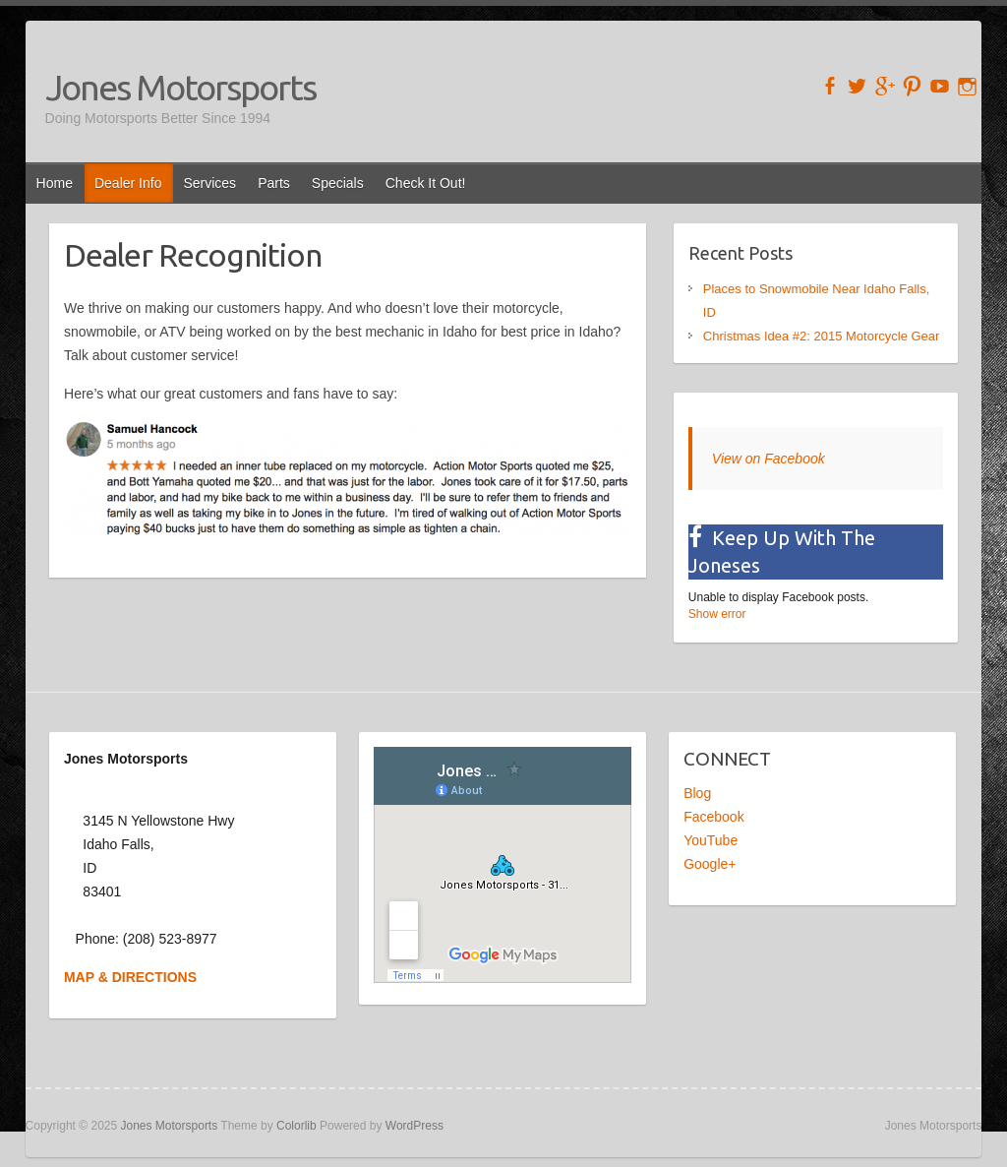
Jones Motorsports (180, 87)
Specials (338, 183)
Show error (717, 614)
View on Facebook (768, 458)
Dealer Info (127, 183)
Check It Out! (425, 183)
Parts (274, 183)
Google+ (709, 864)
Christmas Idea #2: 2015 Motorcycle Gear (821, 336)
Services (209, 183)
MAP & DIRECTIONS (130, 977)
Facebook (713, 817)
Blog (697, 793)
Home (54, 183)
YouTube (710, 840)
